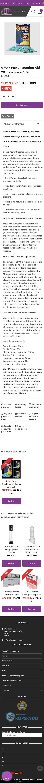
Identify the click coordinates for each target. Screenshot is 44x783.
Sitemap (22, 690)
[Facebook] (22, 749)
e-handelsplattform (27, 780)
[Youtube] (22, 761)
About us (22, 666)
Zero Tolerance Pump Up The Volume (11, 549)
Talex (10, 780)
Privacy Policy (22, 661)
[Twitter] (22, 757)
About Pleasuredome (22, 651)
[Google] (22, 765)
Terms (22, 656)
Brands (22, 671)
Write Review (7, 116)
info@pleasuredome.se (14, 640)
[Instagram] (22, 753)
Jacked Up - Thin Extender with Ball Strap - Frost (32, 549)
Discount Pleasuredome (22, 681)
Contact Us (22, 685)
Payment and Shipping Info (22, 676)
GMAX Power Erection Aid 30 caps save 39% (11, 484)
